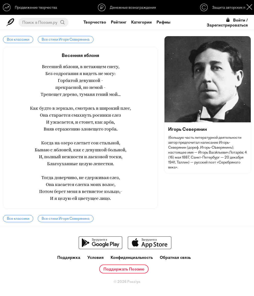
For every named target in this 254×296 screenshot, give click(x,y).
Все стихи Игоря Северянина (66, 39)
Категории (141, 22)
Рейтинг (119, 22)
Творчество (94, 22)
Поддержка (68, 257)
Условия (95, 257)
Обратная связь (175, 257)
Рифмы (163, 22)
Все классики (18, 39)
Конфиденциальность (132, 257)
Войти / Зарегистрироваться (227, 22)
